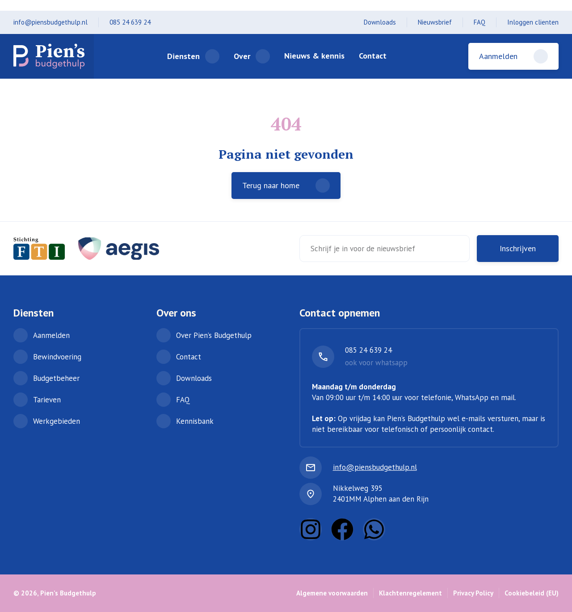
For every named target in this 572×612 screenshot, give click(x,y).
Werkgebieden (56, 421)
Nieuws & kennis (314, 56)
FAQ (479, 22)
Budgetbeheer (56, 378)
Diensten (183, 56)
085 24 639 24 (130, 22)
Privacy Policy (473, 593)
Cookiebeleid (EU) (532, 593)
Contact (373, 56)
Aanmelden (51, 335)
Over (242, 56)
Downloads (380, 22)
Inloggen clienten (533, 22)
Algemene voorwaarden (332, 593)
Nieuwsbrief (435, 22)
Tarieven (47, 400)
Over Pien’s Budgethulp (214, 335)
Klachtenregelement (410, 593)
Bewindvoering (57, 357)
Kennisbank (195, 421)
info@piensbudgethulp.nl (50, 22)
